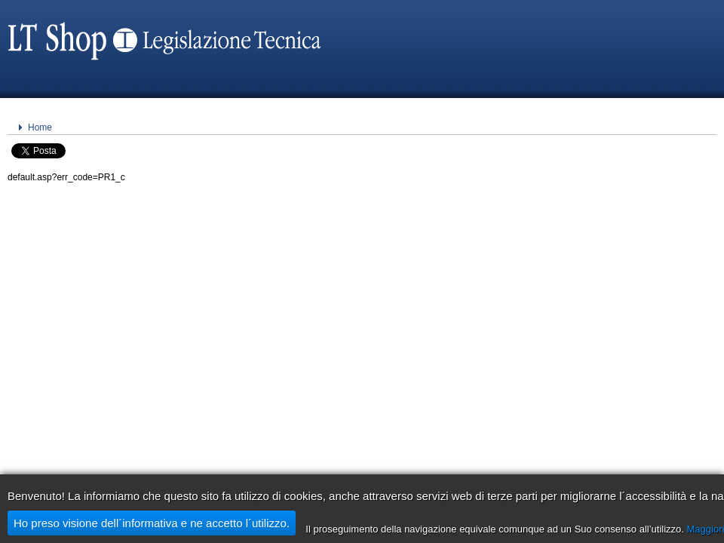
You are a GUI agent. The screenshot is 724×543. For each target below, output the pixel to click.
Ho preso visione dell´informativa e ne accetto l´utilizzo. (152, 523)
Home (40, 127)
